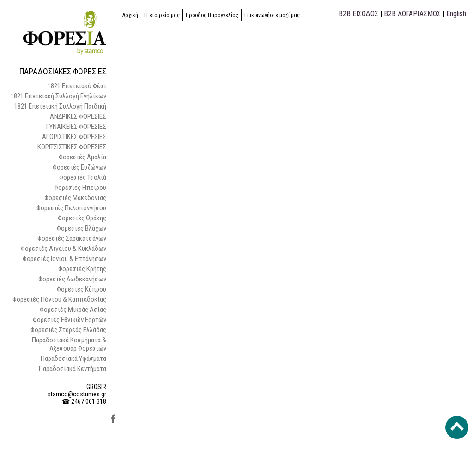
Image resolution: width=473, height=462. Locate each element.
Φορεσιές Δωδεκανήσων (72, 279)
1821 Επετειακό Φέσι (77, 86)
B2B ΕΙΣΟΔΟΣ (358, 13)
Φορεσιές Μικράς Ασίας (73, 309)
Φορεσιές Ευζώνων (79, 167)
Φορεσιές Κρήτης (82, 269)
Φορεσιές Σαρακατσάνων (71, 238)
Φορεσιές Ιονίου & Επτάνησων (64, 259)
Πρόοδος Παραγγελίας (212, 15)
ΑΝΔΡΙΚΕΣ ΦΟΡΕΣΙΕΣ (78, 116)
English (456, 13)
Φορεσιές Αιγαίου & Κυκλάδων (63, 248)
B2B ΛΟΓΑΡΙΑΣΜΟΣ (412, 13)
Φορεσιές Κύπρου (81, 289)
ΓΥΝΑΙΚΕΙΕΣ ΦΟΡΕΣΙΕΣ (76, 126)
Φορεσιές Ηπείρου (80, 187)
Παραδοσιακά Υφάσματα (73, 358)
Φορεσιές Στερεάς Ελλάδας (68, 330)
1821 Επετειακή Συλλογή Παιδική (60, 106)
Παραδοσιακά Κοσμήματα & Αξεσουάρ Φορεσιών (69, 344)
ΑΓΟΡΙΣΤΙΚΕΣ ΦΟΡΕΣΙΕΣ (74, 137)
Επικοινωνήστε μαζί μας (272, 15)
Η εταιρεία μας (162, 15)
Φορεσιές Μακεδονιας (75, 198)
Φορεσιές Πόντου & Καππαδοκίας (59, 299)
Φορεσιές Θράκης (82, 218)
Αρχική (130, 15)
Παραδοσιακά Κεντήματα (72, 369)
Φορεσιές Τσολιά (82, 177)
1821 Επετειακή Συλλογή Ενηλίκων (58, 96)
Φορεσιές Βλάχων (81, 228)
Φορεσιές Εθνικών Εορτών (69, 320)
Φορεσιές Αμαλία (82, 157)
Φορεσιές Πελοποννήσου (71, 208)
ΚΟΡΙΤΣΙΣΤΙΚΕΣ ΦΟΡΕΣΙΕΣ (71, 147)
